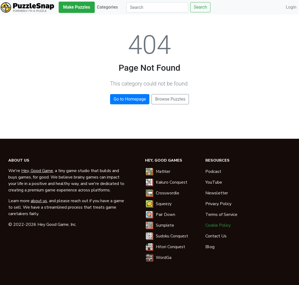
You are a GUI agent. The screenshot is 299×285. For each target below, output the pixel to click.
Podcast (213, 171)
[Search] (157, 7)
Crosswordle (167, 193)
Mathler (163, 171)
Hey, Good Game (37, 171)
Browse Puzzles (170, 99)
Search (200, 7)
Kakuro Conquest (171, 182)
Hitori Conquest (170, 247)
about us (39, 201)
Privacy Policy (218, 204)
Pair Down (165, 214)
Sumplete (165, 225)
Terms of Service (221, 215)
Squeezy (164, 203)
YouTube (213, 182)
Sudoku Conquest (172, 236)
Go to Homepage (130, 99)
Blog (209, 247)
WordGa (163, 257)
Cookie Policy (218, 225)
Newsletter (216, 193)
